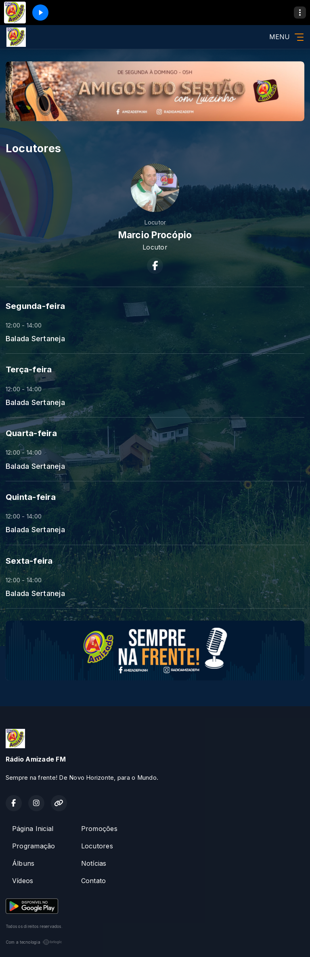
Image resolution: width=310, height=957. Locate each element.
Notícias (94, 863)
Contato (93, 881)
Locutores (97, 846)
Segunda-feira (35, 306)
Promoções (99, 829)
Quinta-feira (31, 497)
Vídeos (22, 881)
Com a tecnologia (34, 942)
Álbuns (23, 863)
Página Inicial (32, 829)
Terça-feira (29, 369)
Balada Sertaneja (35, 338)
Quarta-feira (31, 433)
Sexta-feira (29, 561)
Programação (33, 846)
